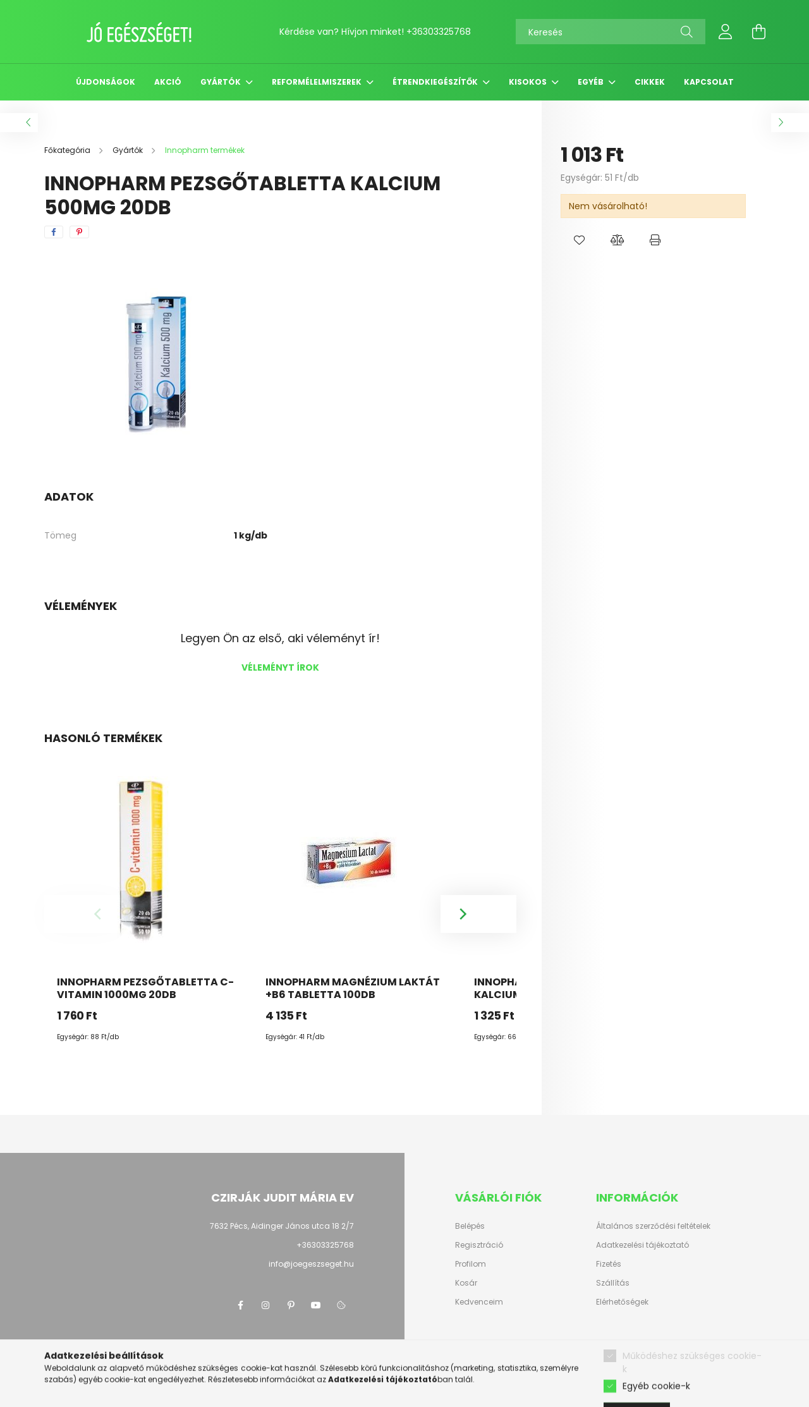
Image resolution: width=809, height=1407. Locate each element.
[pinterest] (79, 232)
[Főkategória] (68, 150)
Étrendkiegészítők (436, 81)
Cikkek (650, 81)
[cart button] (758, 31)
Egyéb (591, 81)
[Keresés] (610, 31)
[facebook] (53, 232)
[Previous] (82, 914)
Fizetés (608, 1264)
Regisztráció (479, 1245)
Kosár (466, 1283)
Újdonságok (105, 81)
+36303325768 (438, 31)
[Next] (478, 914)
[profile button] (725, 31)
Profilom (470, 1264)
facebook (240, 1305)
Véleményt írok (280, 667)
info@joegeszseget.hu (311, 1263)
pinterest (290, 1305)
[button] (579, 240)
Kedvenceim (479, 1302)
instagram (265, 1305)
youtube (316, 1305)
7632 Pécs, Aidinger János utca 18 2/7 (282, 1226)
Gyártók (221, 81)
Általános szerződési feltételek (653, 1226)
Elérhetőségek (622, 1302)
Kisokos (529, 81)
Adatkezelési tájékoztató (642, 1245)
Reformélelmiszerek (317, 81)
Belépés (470, 1226)
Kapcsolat (709, 81)
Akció (167, 81)
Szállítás (613, 1283)
